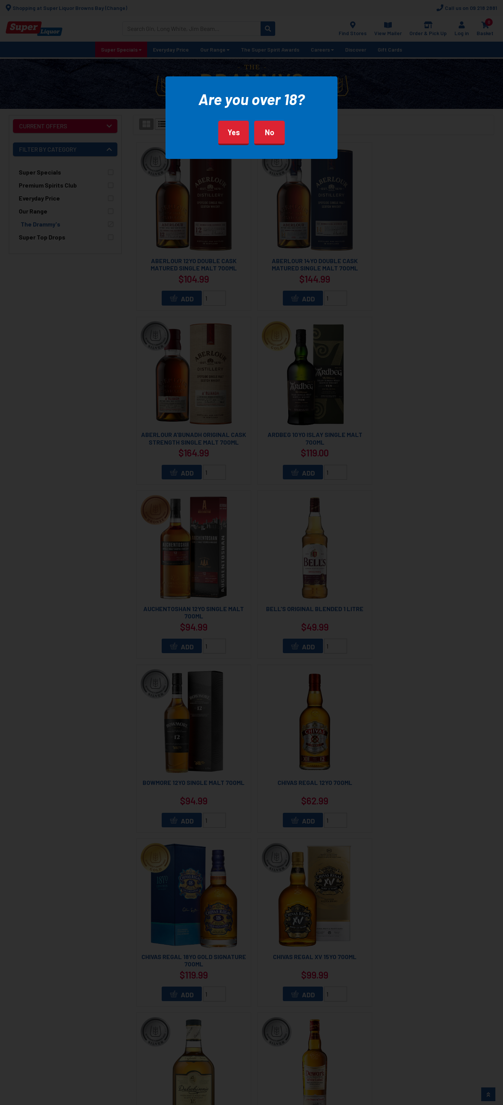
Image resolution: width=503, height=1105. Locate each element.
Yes (233, 132)
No (269, 132)
